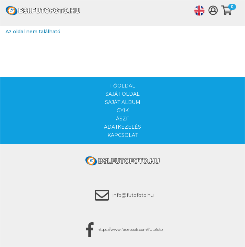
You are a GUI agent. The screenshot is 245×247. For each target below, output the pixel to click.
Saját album (122, 102)
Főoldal (122, 86)
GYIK (123, 110)
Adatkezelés (122, 127)
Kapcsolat (122, 135)
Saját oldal (122, 94)
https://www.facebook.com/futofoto (130, 229)
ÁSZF (122, 119)
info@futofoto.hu (133, 195)
